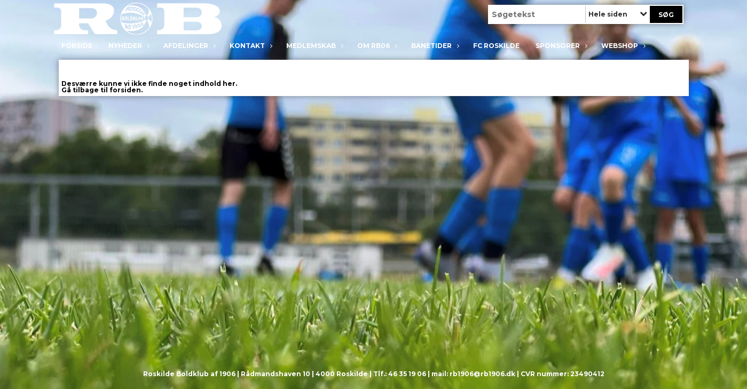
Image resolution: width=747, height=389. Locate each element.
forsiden (125, 90)
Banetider (434, 46)
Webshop (622, 46)
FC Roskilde (496, 46)
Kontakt (250, 46)
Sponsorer (560, 46)
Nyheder (127, 46)
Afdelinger (188, 46)
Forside (76, 46)
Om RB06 (376, 46)
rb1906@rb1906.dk (482, 374)
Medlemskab (313, 46)
